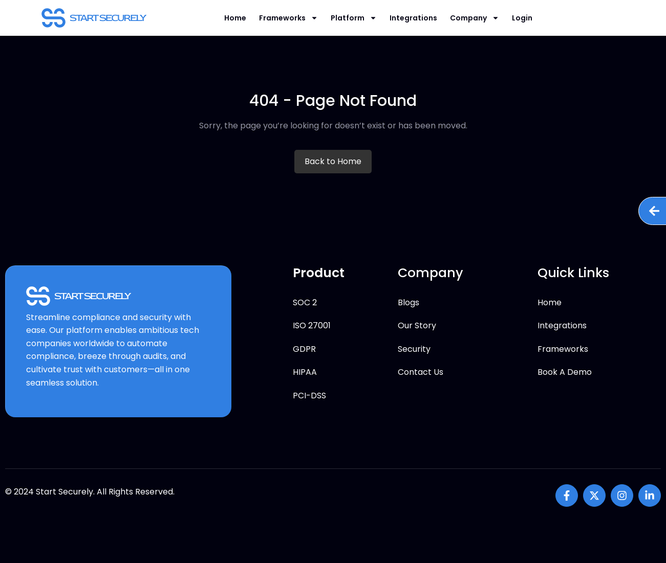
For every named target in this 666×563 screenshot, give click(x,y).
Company (474, 18)
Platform (354, 18)
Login (522, 18)
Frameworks (288, 18)
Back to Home (333, 161)
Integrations (413, 18)
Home (235, 18)
